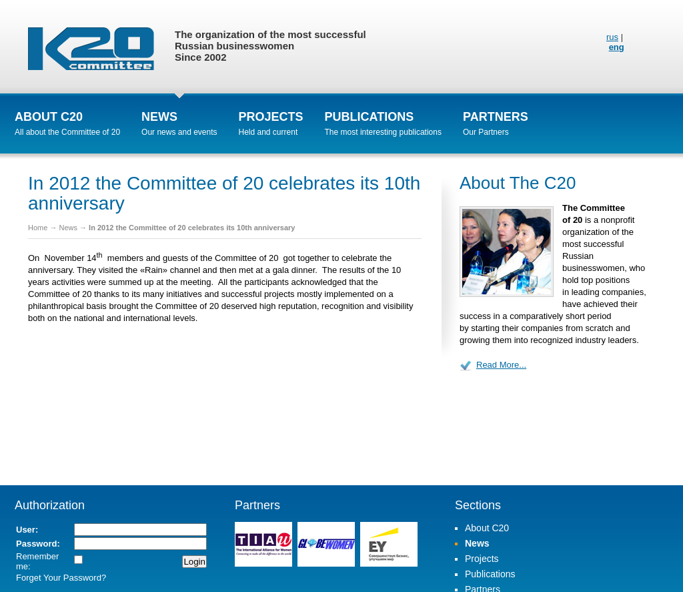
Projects (271, 116)
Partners (495, 116)
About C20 (49, 116)
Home (37, 228)
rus (612, 37)
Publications (369, 116)
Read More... (501, 365)
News (159, 116)
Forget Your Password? (61, 578)
